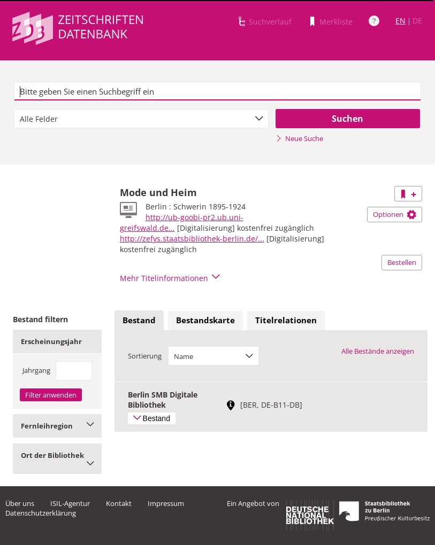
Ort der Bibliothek (57, 458)
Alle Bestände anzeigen (377, 351)
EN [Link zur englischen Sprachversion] (400, 20)
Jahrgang (36, 370)
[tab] (139, 320)
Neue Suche (299, 138)
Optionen (394, 214)
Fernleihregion (57, 426)
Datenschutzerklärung (40, 513)
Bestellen (401, 262)
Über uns (19, 503)
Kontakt (119, 503)
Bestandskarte (205, 320)
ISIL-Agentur (70, 503)
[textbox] (217, 91)
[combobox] (141, 118)
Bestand (139, 320)
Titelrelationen (286, 320)
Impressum (166, 503)
